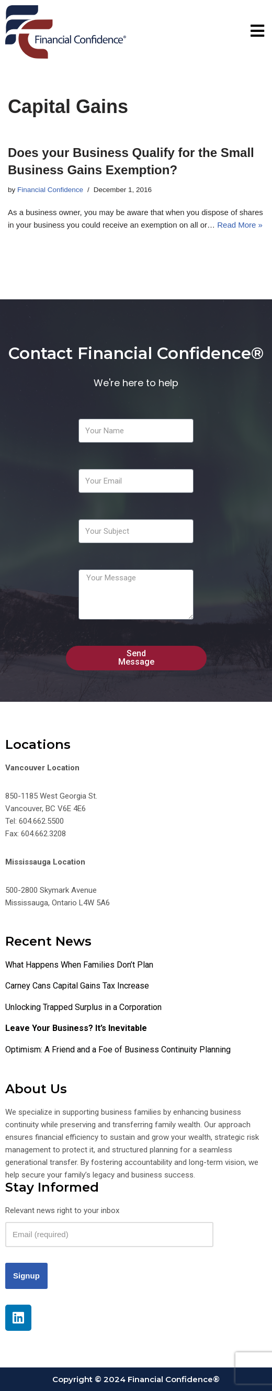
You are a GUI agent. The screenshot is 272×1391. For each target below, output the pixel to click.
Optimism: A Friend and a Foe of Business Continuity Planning (118, 1050)
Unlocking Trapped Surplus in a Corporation (83, 1007)
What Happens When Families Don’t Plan (79, 965)
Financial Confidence (50, 190)
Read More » (240, 224)
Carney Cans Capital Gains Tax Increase (77, 986)
